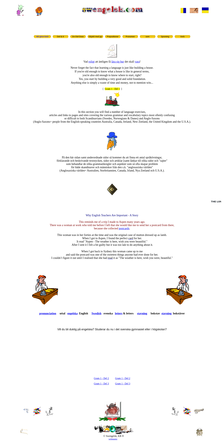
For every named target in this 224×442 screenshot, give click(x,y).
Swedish (96, 313)
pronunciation (47, 313)
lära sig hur (117, 61)
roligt (92, 61)
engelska (72, 313)
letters (118, 313)
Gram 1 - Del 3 (101, 383)
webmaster (113, 439)
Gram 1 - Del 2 (101, 378)
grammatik (117, 27)
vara (137, 61)
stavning (142, 313)
